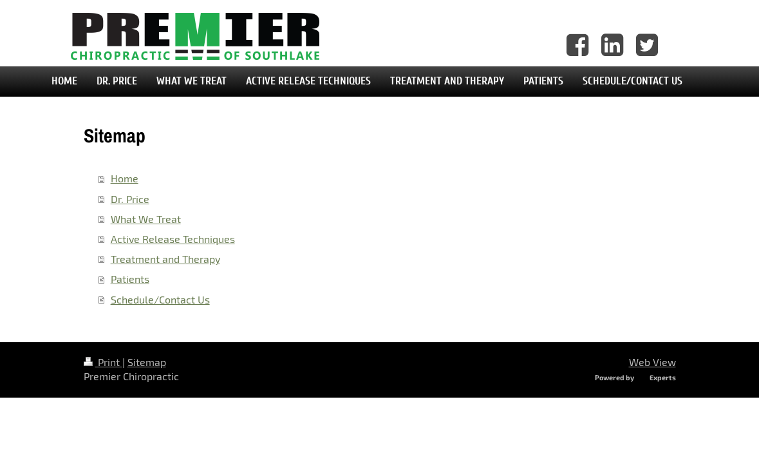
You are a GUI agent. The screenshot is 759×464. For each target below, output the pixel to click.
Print (103, 362)
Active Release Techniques (173, 239)
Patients (130, 279)
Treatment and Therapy (165, 259)
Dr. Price (130, 199)
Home (124, 178)
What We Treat (146, 219)
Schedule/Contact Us (160, 299)
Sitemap (146, 362)
